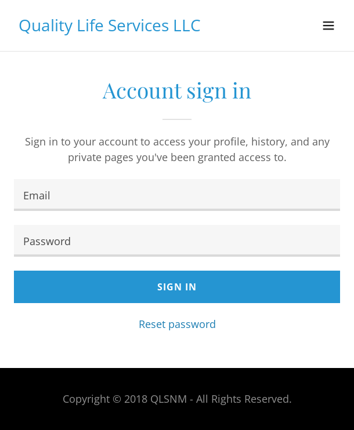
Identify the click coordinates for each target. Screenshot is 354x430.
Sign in (177, 286)
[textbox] (177, 195)
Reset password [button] (177, 324)
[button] (328, 25)
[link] (110, 27)
